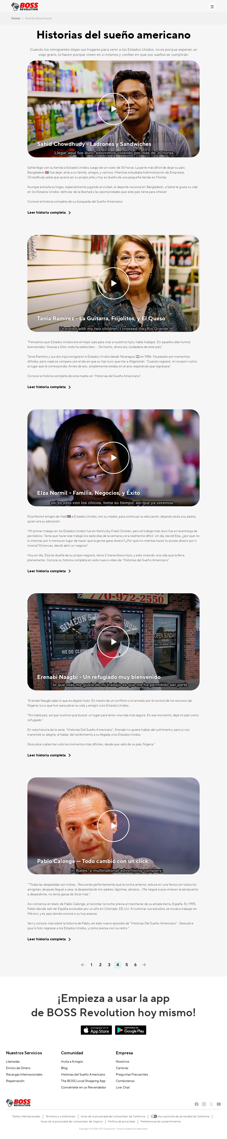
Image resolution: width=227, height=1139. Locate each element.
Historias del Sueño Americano (83, 1075)
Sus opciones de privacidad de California (180, 1116)
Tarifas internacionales (26, 1116)
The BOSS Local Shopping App (83, 1081)
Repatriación (15, 1081)
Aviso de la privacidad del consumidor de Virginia (71, 1121)
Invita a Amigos (72, 1062)
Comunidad (72, 1053)
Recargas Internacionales (24, 1075)
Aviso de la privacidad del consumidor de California (113, 1116)
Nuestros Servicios (24, 1053)
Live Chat (123, 1087)
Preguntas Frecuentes (132, 1075)
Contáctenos (125, 1081)
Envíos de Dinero (18, 1068)
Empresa (124, 1053)
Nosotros (122, 1062)
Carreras (122, 1068)
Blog (64, 1068)
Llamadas (13, 1062)
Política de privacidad (121, 1121)
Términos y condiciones (60, 1116)
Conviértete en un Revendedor (83, 1087)
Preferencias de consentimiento (160, 1121)
